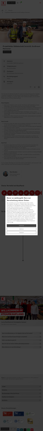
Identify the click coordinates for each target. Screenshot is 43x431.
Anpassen (21, 232)
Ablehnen (21, 229)
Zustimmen (21, 225)
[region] (21, 215)
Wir (7, 202)
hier (12, 222)
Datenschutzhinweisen (21, 220)
